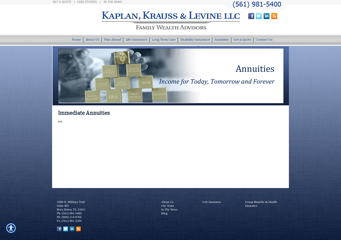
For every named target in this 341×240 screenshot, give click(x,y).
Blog (164, 213)
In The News (169, 209)
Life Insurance (211, 202)
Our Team (167, 205)
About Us (167, 202)
